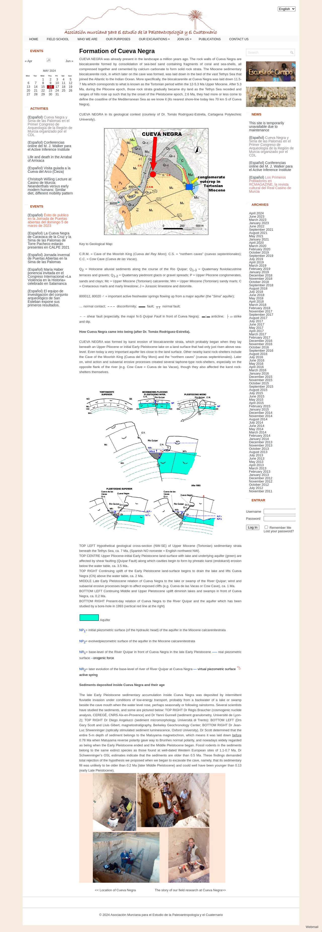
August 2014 (258, 419)
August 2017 (258, 318)
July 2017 (256, 321)
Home (33, 39)
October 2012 (259, 485)
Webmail (314, 927)
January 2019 (259, 272)
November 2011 (260, 491)
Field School (58, 39)
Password (253, 518)
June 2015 (256, 396)
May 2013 (256, 462)
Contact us (239, 39)
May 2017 (256, 328)
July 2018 (256, 292)
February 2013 (259, 471)
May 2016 (256, 364)
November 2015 (260, 380)
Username (253, 511)
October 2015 (259, 383)
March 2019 (257, 265)
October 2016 (259, 347)
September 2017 (261, 314)
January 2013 (259, 475)
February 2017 (259, 337)
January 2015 (259, 409)
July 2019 (256, 259)
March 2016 (257, 370)
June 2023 (256, 216)
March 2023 (257, 220)
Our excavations (155, 38)
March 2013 (257, 468)
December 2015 (260, 377)
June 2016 (256, 360)
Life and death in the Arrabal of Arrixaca (50, 159)
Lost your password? (279, 531)
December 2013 (260, 442)
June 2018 (256, 295)
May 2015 (256, 399)
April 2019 (256, 262)
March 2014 (257, 432)
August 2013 (258, 452)
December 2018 (260, 275)
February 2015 (259, 406)
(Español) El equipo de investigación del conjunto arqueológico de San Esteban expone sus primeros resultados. (48, 298)
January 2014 (259, 439)
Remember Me (280, 528)
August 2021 (258, 233)
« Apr (28, 61)
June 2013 (256, 458)
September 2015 (261, 386)
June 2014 (256, 426)
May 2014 (256, 429)
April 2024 (256, 213)
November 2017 (260, 311)
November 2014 (260, 416)
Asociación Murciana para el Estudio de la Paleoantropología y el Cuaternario (166, 915)
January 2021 (259, 239)
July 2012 (256, 488)
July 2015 (256, 393)
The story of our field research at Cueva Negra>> (190, 890)
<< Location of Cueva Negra (116, 890)
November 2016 (260, 344)
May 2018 (256, 298)
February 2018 (259, 308)
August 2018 (258, 288)
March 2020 (257, 246)
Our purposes (118, 39)
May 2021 (256, 236)
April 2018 (256, 301)
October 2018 (259, 282)
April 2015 (256, 403)
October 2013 (259, 449)
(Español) (50, 126)
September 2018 (261, 285)
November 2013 (260, 445)
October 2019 (259, 252)
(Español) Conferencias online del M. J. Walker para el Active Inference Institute (49, 145)
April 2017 (256, 331)
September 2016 (261, 350)
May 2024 (49, 70)
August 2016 (258, 354)
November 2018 (260, 278)
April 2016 (256, 367)
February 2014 (259, 435)
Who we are (87, 39)
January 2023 (259, 223)
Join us (185, 38)
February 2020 (259, 249)
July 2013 (256, 455)
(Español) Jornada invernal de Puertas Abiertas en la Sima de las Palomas (49, 258)
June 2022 (256, 226)
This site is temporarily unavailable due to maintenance (266, 126)
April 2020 (256, 243)
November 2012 (260, 481)
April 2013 (256, 465)
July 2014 (256, 422)
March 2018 (257, 305)
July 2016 (256, 357)
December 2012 (260, 478)
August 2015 (258, 390)
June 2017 (256, 324)
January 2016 (259, 373)
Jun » (69, 61)
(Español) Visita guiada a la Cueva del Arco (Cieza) (49, 170)
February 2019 (259, 269)
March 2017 (257, 334)
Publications (210, 39)
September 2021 (261, 229)
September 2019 (261, 256)
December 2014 (260, 413)
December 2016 (260, 341)
